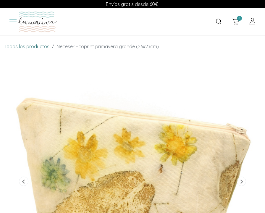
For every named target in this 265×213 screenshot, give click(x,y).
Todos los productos (26, 46)
